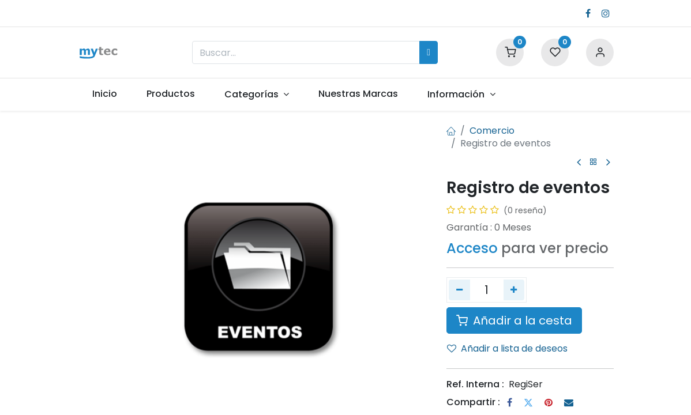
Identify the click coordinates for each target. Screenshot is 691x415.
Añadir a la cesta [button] (514, 320)
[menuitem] (104, 94)
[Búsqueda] (428, 52)
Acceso (472, 248)
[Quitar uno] (459, 290)
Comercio (492, 130)
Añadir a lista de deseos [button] (507, 348)
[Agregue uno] (514, 290)
